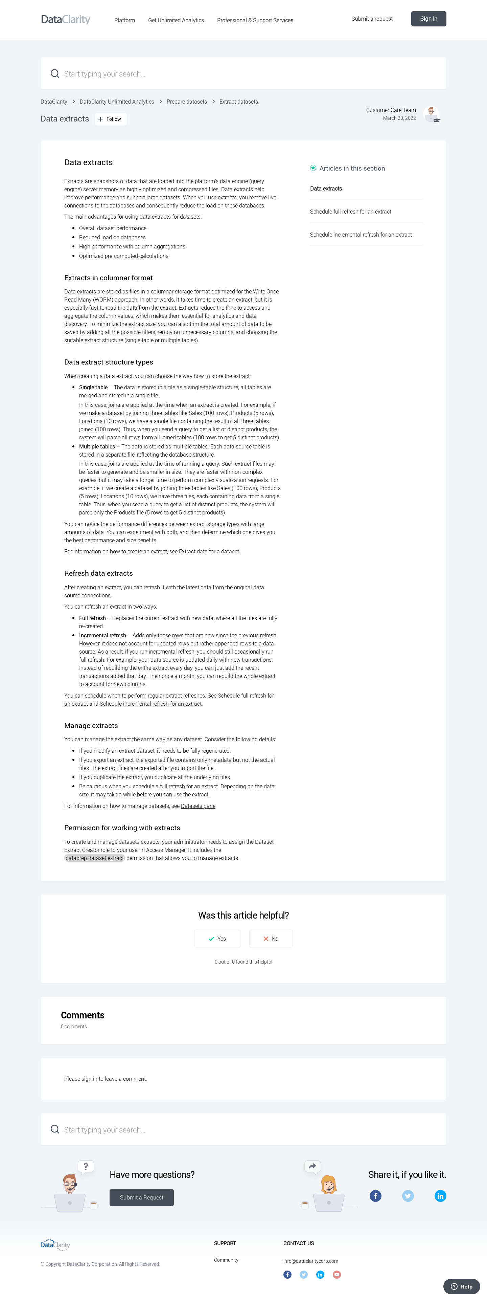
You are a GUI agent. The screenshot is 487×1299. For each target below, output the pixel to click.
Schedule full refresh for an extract (350, 211)
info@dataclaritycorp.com (310, 1261)
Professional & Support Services (255, 20)
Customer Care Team (391, 110)
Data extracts (326, 188)
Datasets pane (198, 806)
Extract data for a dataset (209, 551)
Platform (124, 20)
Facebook (375, 1196)
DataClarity (54, 101)
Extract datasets (238, 101)
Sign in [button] (428, 18)
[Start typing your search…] (243, 73)
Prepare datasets (187, 101)
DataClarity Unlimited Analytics (117, 101)
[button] (217, 938)
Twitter (408, 1196)
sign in (89, 1078)
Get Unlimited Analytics (176, 20)
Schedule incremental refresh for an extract (151, 703)
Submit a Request (141, 1197)
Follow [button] (114, 119)
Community (226, 1260)
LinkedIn (440, 1196)
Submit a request (372, 18)
